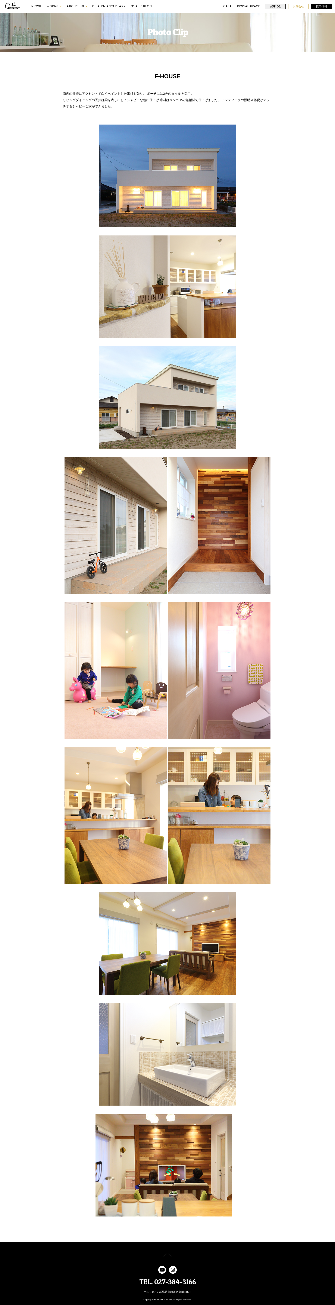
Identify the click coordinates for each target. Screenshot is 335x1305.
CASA (227, 6)
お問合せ (298, 6)
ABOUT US (75, 6)
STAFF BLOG (141, 6)
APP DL (275, 6)
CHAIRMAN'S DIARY (109, 6)
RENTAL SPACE (248, 6)
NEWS (36, 6)
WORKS (52, 6)
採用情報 (321, 6)
